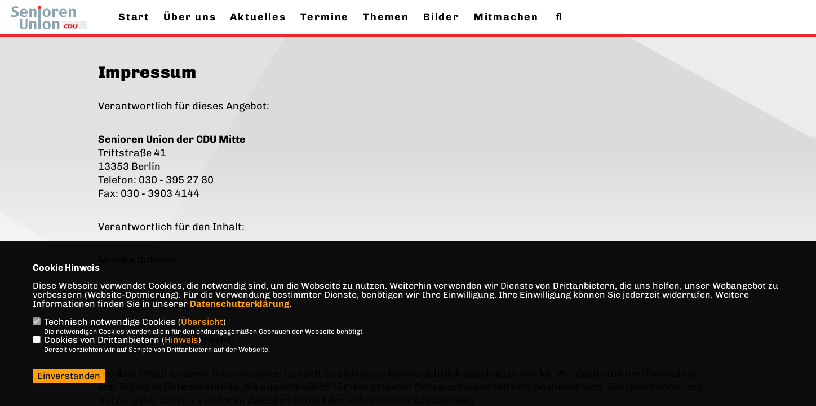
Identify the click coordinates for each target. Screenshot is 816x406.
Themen (386, 17)
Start (133, 17)
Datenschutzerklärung (239, 303)
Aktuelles (258, 17)
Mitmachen (506, 17)
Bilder (441, 17)
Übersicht (202, 321)
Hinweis (181, 339)
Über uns (189, 17)
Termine (324, 17)
